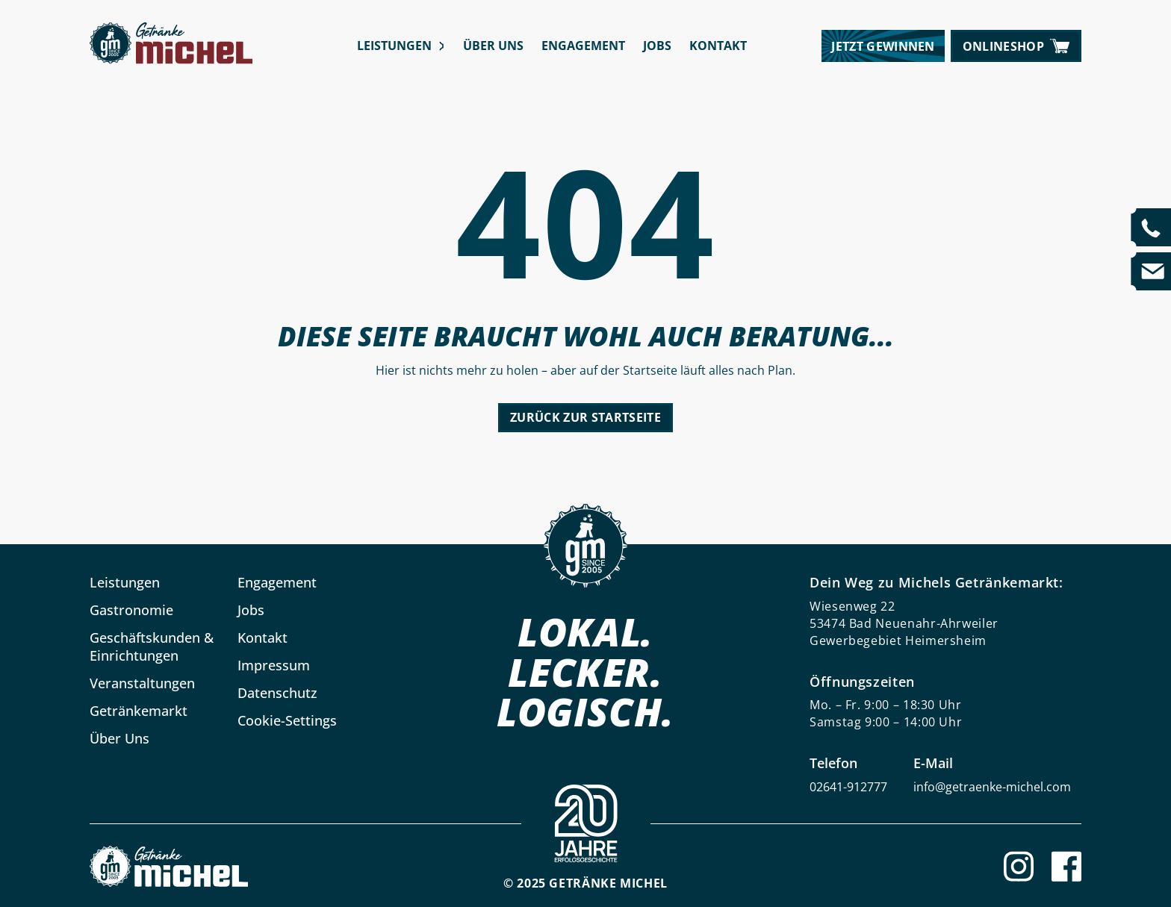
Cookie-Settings (287, 720)
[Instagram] (1019, 866)
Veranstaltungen (142, 683)
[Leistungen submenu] (441, 46)
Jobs (657, 45)
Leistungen (394, 45)
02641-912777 (848, 787)
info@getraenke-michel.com (992, 787)
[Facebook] (1066, 866)
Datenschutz (277, 693)
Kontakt (718, 45)
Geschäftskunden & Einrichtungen (152, 646)
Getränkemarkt (138, 711)
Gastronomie (131, 610)
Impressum (273, 665)
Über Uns (493, 45)
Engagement (583, 45)
